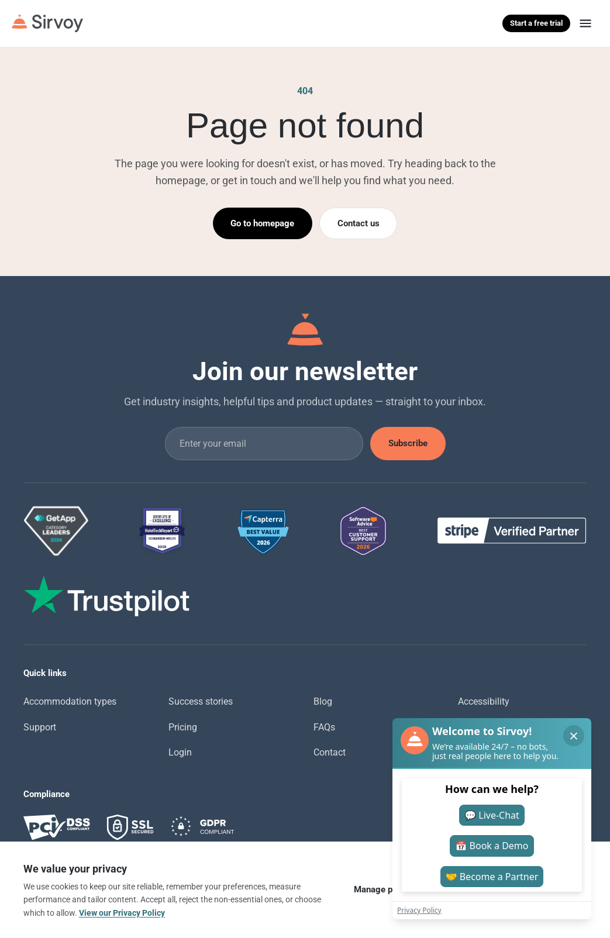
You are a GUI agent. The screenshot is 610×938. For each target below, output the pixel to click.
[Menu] (585, 23)
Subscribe (408, 443)
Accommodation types (69, 701)
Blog (322, 701)
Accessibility (483, 701)
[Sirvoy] (47, 23)
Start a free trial (536, 23)
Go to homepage (262, 223)
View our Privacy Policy (122, 913)
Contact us (358, 223)
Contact (329, 752)
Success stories (200, 701)
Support (39, 727)
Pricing (182, 727)
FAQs (324, 727)
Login (180, 752)
